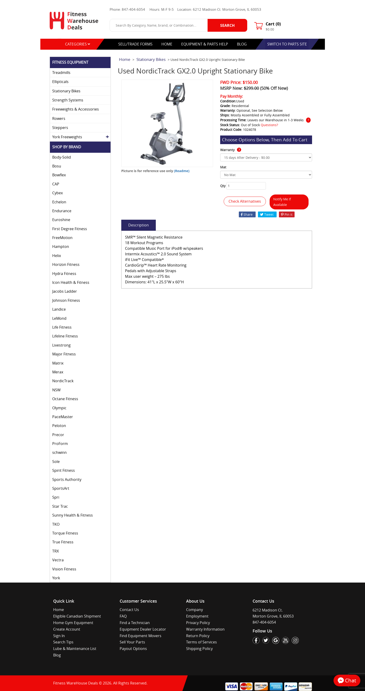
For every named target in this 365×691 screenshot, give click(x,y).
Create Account (66, 629)
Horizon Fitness (66, 264)
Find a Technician (135, 622)
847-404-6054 (133, 9)
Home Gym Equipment (73, 622)
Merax (57, 372)
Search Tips (63, 642)
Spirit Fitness (63, 470)
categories (77, 44)
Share (247, 214)
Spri (55, 497)
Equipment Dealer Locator (143, 629)
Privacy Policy (198, 622)
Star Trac (60, 506)
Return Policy (197, 635)
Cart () (273, 24)
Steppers (60, 127)
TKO (55, 524)
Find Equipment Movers (140, 635)
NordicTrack (62, 380)
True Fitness (62, 542)
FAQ (123, 616)
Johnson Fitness (66, 300)
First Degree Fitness (69, 228)
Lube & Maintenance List (74, 648)
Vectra (58, 560)
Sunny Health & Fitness (72, 515)
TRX (55, 551)
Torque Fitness (65, 533)
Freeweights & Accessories (75, 109)
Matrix (57, 363)
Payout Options (133, 648)
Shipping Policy (199, 648)
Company (194, 609)
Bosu (56, 166)
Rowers (58, 118)
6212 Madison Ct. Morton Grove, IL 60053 (227, 9)
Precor (58, 434)
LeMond (59, 318)
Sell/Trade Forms (135, 44)
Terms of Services (201, 642)
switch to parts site (287, 44)
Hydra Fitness (64, 273)
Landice (59, 309)
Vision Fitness (64, 569)
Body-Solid (61, 157)
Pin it (286, 214)
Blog (57, 655)
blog (242, 44)
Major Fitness (64, 354)
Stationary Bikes (66, 91)
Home (166, 44)
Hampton (60, 246)
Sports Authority (66, 479)
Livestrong (61, 345)
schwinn (59, 452)
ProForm (60, 443)
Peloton (59, 425)
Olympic (59, 407)
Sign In (59, 635)
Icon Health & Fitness (70, 282)
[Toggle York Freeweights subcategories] (107, 137)
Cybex (57, 192)
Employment (197, 616)
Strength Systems (67, 100)
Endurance (61, 210)
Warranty (230, 150)
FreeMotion (62, 237)
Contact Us (129, 609)
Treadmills (61, 72)
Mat (223, 167)
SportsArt (60, 488)
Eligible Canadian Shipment (77, 616)
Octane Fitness (65, 398)
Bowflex (59, 174)
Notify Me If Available (282, 202)
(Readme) (181, 171)
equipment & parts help (204, 44)
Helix (56, 255)
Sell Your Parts (132, 642)
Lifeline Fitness (65, 336)
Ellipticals (60, 81)
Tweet (267, 214)
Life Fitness (62, 327)
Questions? (269, 125)
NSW (56, 389)
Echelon (59, 202)
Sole (56, 461)
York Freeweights (67, 136)
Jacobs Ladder (64, 291)
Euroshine (61, 219)
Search (227, 25)
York (56, 577)
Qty (223, 186)
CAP (55, 184)
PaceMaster (62, 416)
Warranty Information (205, 629)
